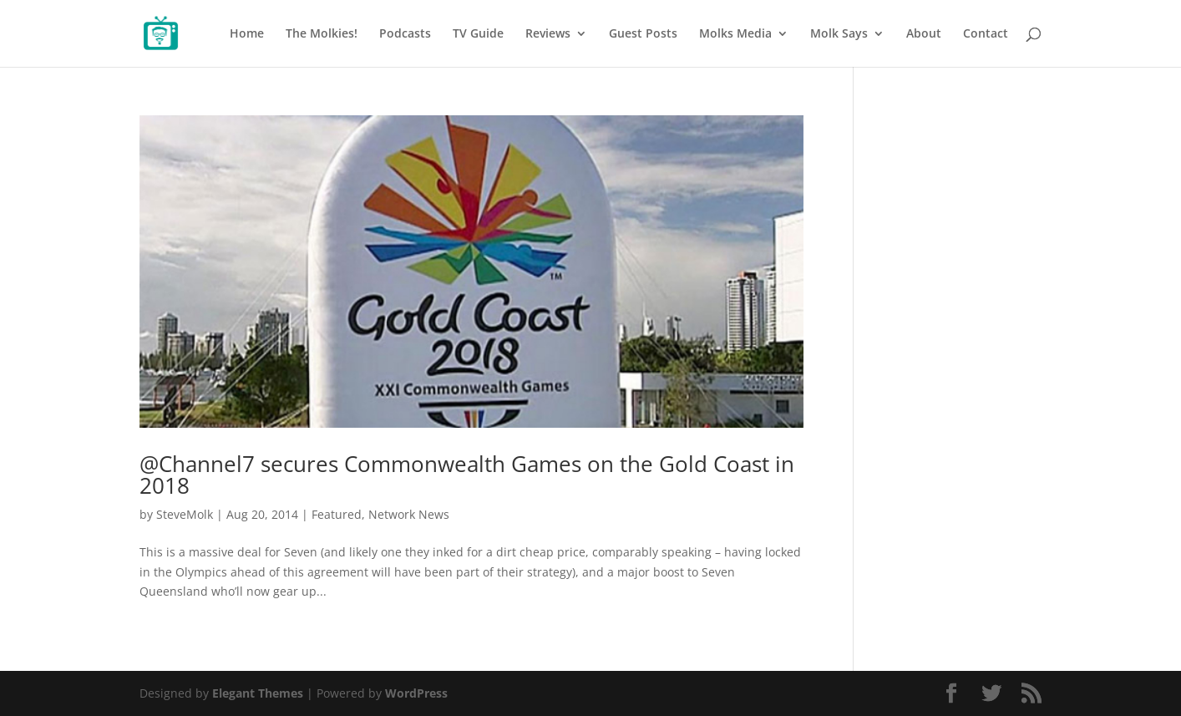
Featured (337, 514)
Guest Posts (643, 34)
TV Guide (478, 34)
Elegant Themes (257, 693)
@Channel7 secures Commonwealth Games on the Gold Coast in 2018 (466, 474)
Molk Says (839, 34)
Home (247, 34)
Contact (985, 34)
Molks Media (735, 34)
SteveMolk (184, 514)
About (923, 34)
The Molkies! (321, 34)
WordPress (416, 693)
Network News (408, 514)
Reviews (547, 34)
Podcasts (405, 34)
